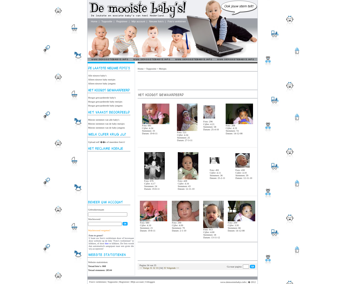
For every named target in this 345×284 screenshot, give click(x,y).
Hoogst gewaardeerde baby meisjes (105, 101)
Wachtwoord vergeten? (99, 230)
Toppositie (106, 21)
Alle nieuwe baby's (97, 75)
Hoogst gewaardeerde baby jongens (105, 105)
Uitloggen (150, 281)
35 (165, 268)
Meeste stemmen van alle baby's (103, 119)
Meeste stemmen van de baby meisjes (106, 123)
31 (151, 268)
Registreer (122, 21)
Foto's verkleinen (177, 21)
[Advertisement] (110, 176)
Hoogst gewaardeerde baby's (102, 97)
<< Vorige (144, 268)
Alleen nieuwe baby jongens (102, 83)
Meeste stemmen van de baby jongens (106, 127)
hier (107, 243)
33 (157, 268)
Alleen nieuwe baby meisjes (101, 79)
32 (154, 268)
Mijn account (138, 21)
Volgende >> (173, 268)
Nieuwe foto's (156, 21)
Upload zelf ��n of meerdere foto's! (106, 142)
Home (94, 21)
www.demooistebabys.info (233, 282)
